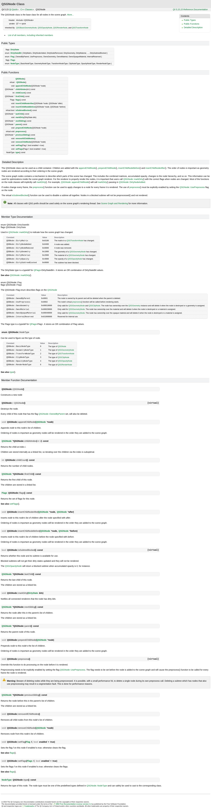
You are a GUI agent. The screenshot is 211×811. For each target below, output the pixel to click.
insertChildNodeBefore (25, 107)
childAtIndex (20, 89)
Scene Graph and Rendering (114, 203)
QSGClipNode (94, 304)
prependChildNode (23, 128)
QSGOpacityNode (45, 28)
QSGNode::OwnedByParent (52, 411)
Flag (12, 57)
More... (70, 14)
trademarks (29, 803)
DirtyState (15, 50)
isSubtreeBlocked (23, 110)
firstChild (19, 96)
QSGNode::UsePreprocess (192, 187)
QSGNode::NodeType (97, 783)
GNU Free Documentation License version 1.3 (73, 801)
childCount (20, 93)
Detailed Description (193, 27)
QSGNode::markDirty (133, 179)
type (17, 152)
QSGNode (19, 79)
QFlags (37, 269)
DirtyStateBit (16, 53)
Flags (13, 60)
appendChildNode (23, 86)
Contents (185, 16)
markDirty (19, 117)
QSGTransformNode (80, 28)
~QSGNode (20, 82)
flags (17, 100)
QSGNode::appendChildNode (75, 182)
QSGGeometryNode (77, 251)
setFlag (18, 145)
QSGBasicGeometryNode (26, 28)
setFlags (19, 149)
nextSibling (20, 121)
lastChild (19, 114)
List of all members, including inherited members (30, 35)
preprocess (20, 131)
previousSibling (22, 135)
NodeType (15, 64)
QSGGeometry (134, 304)
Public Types (190, 20)
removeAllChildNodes (24, 138)
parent (18, 124)
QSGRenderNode (60, 28)
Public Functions (191, 24)
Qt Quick (13, 9)
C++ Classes (26, 9)
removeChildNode (23, 142)
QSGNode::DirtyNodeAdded (132, 182)
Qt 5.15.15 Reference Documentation (190, 9)
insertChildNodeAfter (24, 103)
